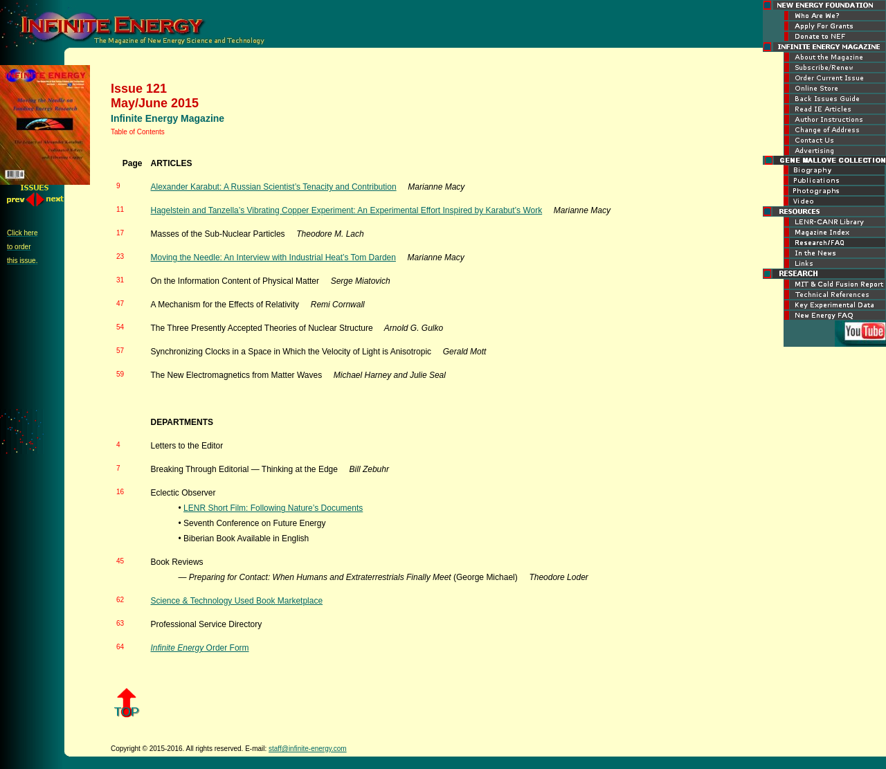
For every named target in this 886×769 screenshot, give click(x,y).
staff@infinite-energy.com (308, 748)
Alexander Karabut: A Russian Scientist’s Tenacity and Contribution (274, 187)
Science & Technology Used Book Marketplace (237, 601)
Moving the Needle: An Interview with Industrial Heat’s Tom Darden (273, 257)
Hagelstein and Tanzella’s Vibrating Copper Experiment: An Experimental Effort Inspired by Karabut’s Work (347, 210)
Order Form (200, 648)
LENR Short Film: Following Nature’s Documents (273, 508)
